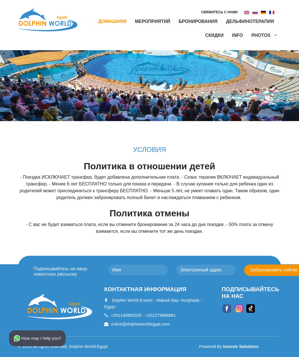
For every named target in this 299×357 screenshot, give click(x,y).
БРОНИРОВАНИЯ (198, 21)
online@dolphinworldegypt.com (137, 324)
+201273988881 (160, 315)
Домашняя (112, 21)
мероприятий (152, 21)
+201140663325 (122, 315)
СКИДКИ (214, 35)
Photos (261, 35)
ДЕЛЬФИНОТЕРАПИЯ (250, 21)
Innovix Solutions (241, 346)
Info (237, 35)
